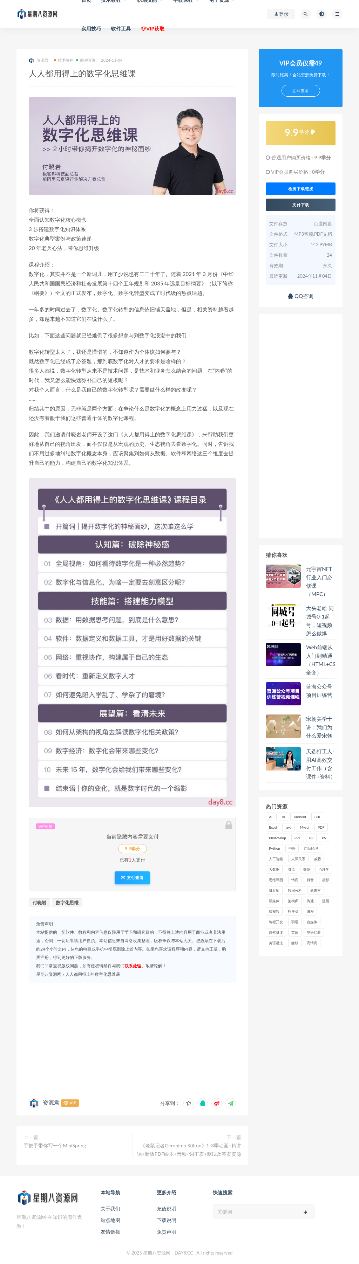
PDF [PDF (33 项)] (321, 827)
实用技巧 (91, 29)
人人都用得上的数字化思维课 (92, 974)
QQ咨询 (300, 296)
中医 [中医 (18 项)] (292, 848)
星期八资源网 (48, 974)
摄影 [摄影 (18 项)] (325, 880)
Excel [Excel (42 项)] (273, 827)
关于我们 (110, 1208)
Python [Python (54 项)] (274, 848)
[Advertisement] (132, 1038)
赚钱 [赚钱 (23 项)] (294, 943)
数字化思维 (67, 902)
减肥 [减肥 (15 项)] (317, 859)
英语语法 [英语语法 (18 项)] (276, 943)
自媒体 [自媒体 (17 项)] (312, 922)
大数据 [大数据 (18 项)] (274, 869)
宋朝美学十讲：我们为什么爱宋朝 (319, 727)
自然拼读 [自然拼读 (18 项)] (276, 932)
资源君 (39, 60)
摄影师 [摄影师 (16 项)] (274, 890)
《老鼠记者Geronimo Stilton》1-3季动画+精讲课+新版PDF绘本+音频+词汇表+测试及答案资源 (189, 1149)
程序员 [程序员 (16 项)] (293, 911)
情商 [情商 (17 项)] (294, 880)
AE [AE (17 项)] (271, 817)
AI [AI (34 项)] (283, 817)
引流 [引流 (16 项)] (291, 869)
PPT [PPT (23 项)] (297, 838)
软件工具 (121, 29)
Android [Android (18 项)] (299, 817)
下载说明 (166, 1220)
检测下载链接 (300, 189)
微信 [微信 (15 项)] (306, 869)
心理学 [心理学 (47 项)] (324, 869)
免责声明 (166, 1232)
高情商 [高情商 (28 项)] (312, 943)
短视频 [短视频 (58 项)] (274, 911)
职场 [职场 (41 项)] (294, 922)
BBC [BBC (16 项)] (317, 817)
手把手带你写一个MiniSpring (54, 1145)
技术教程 (64, 60)
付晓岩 (39, 902)
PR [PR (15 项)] (311, 838)
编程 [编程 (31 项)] (310, 911)
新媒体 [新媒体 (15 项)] (274, 901)
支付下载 (300, 205)
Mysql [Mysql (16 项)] (305, 827)
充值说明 (166, 1208)
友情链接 (110, 1232)
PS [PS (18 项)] (324, 838)
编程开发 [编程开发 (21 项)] (276, 922)
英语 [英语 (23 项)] (294, 932)
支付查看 (132, 878)
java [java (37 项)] (288, 827)
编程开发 (86, 60)
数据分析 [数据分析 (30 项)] (295, 890)
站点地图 (110, 1220)
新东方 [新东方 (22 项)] (315, 890)
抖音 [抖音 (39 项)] (310, 880)
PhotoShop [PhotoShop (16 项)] (277, 838)
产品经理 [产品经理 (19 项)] (311, 848)
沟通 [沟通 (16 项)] (310, 901)
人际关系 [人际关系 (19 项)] (298, 859)
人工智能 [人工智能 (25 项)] (276, 859)
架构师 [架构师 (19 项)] (293, 901)
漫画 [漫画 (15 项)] (325, 901)
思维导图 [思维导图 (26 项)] (276, 880)
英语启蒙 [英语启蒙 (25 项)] (314, 932)
